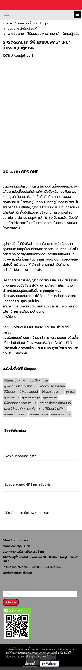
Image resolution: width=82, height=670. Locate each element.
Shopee (30, 368)
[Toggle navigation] (77, 14)
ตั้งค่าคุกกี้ (30, 663)
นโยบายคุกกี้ (42, 656)
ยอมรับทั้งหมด (49, 663)
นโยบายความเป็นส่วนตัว (17, 656)
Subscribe (10, 602)
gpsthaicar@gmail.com (17, 572)
